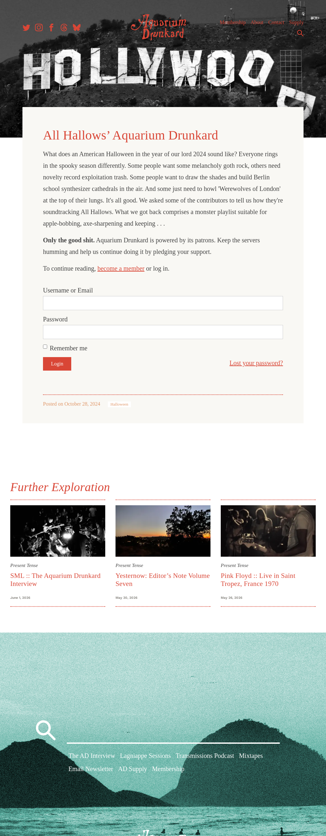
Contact (276, 22)
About (257, 22)
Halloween (119, 404)
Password (55, 319)
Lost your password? (256, 362)
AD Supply (132, 768)
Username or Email (68, 290)
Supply (296, 22)
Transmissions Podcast (205, 755)
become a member (121, 268)
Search (300, 33)
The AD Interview (91, 755)
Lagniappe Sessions (145, 755)
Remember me (68, 348)
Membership (233, 22)
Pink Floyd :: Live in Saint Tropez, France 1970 (258, 580)
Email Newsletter (90, 768)
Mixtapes (251, 755)
